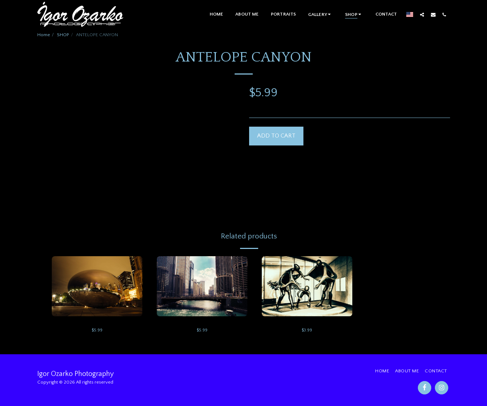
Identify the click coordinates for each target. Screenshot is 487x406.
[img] (97, 286)
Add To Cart (276, 135)
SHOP (63, 34)
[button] (320, 14)
